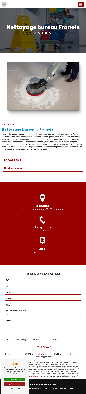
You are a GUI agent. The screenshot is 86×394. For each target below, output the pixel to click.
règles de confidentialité (46, 343)
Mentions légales (50, 389)
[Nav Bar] (81, 4)
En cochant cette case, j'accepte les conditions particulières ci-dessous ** (36, 329)
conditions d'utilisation (70, 343)
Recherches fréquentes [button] (43, 384)
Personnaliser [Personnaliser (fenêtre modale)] (14, 388)
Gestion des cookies (68, 389)
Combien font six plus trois (15, 300)
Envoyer (46, 336)
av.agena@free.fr (43, 241)
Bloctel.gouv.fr (34, 366)
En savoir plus (12, 160)
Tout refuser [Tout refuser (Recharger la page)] (15, 384)
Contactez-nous (13, 168)
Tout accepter (14, 379)
